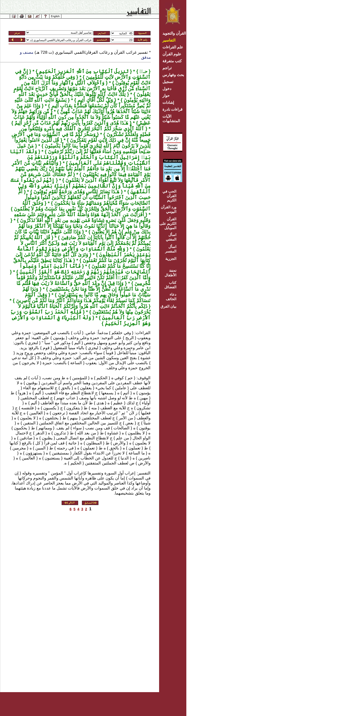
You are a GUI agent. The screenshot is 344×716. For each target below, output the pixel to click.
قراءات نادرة (172, 109)
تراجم (167, 68)
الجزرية (170, 259)
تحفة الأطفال (170, 272)
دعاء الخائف (171, 296)
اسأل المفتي (171, 237)
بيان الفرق (168, 306)
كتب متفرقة (172, 61)
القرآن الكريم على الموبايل (168, 223)
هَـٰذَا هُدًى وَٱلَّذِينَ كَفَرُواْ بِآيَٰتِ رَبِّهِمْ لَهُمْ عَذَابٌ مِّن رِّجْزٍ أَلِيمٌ (70, 123)
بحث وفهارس (174, 75)
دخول (166, 89)
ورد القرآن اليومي (168, 209)
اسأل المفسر (170, 249)
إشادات (168, 102)
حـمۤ (142, 71)
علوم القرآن (171, 54)
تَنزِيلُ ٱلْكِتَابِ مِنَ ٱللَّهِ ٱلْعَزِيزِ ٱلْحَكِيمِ (83, 71)
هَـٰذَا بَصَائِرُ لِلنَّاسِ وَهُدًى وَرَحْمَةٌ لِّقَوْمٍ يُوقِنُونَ (75, 191)
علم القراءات (172, 47)
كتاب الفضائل (170, 284)
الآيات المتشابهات (171, 118)
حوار (166, 96)
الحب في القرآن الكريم (169, 195)
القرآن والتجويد (174, 33)
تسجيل (167, 82)
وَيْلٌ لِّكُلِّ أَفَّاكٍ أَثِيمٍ (94, 100)
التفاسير (168, 40)
